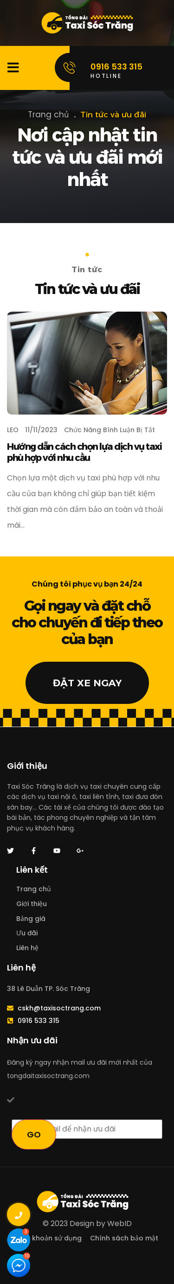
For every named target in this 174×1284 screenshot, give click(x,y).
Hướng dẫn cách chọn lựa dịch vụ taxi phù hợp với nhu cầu (84, 452)
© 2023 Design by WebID (87, 1223)
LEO (13, 429)
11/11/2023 (41, 429)
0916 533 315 (116, 66)
